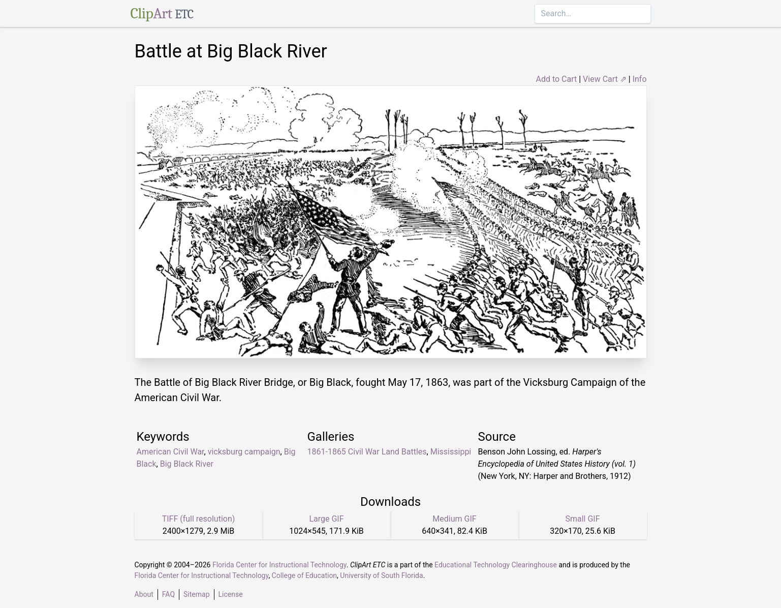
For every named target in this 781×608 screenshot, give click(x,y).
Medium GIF (454, 519)
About (144, 594)
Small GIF (582, 519)
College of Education (304, 575)
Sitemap (196, 594)
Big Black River (186, 464)
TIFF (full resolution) (198, 519)
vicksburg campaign (244, 452)
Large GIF (326, 519)
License (230, 594)
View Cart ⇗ (605, 79)
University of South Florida (381, 575)
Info (640, 79)
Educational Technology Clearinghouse (495, 565)
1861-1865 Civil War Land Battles (367, 452)
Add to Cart (556, 79)
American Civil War (170, 452)
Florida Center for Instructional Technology (279, 565)
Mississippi (451, 452)
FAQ (168, 594)
